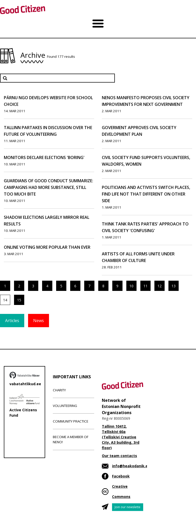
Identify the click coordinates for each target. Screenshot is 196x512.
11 (145, 285)
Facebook (121, 476)
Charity (59, 390)
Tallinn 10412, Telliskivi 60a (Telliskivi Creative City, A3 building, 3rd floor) (120, 437)
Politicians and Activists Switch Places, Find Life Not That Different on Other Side (146, 194)
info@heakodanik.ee (131, 465)
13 (174, 285)
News (38, 320)
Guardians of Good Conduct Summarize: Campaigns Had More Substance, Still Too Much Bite (48, 187)
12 (159, 285)
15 (19, 300)
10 (131, 285)
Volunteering (65, 405)
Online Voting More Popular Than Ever (47, 247)
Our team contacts (119, 455)
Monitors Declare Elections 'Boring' (44, 157)
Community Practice (70, 421)
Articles (12, 320)
